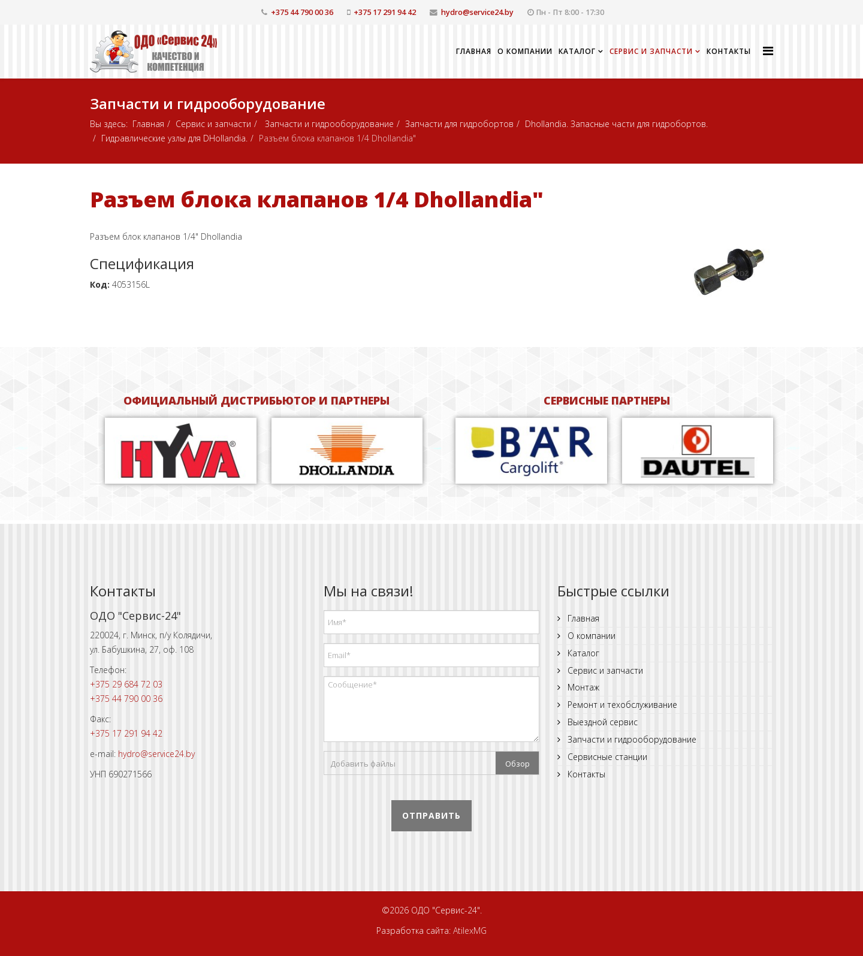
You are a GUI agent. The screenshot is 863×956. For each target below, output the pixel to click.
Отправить (431, 815)
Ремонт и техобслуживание (621, 704)
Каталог (577, 51)
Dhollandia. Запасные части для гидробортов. (616, 123)
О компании (525, 51)
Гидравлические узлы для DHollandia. (174, 138)
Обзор (517, 763)
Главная (473, 51)
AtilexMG (470, 930)
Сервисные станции (606, 756)
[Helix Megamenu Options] (768, 51)
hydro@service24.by (477, 12)
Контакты (729, 51)
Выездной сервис (601, 722)
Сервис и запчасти (651, 51)
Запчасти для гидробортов (459, 123)
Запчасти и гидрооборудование (328, 123)
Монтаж (582, 687)
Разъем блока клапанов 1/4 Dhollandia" (317, 199)
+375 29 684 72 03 (126, 684)
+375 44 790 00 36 (302, 12)
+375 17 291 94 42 (385, 12)
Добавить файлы (363, 763)
